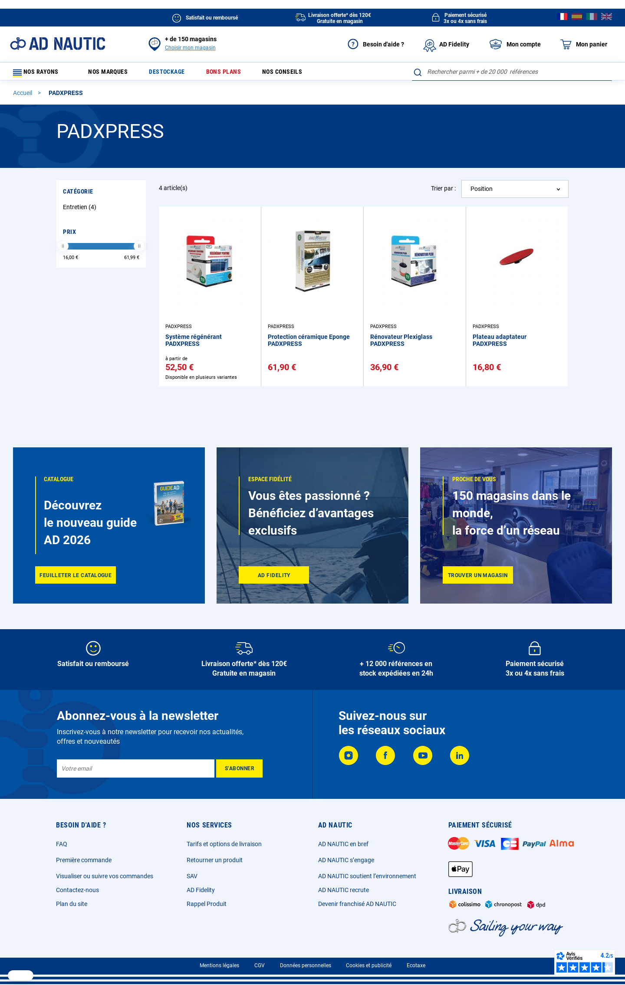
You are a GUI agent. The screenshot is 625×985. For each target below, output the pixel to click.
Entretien (81, 210)
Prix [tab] (69, 235)
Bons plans (238, 73)
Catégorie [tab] (78, 195)
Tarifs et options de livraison (224, 844)
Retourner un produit (215, 860)
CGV (259, 965)
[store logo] (57, 43)
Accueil (23, 96)
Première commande (84, 860)
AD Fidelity (201, 889)
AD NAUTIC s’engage (346, 860)
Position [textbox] (481, 192)
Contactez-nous (77, 889)
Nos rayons (40, 73)
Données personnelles (305, 965)
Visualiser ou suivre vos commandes (104, 876)
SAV (192, 876)
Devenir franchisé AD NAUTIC (357, 903)
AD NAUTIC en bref (343, 844)
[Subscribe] (239, 768)
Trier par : (443, 192)
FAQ (61, 844)
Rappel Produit (207, 903)
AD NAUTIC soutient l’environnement (367, 876)
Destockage (176, 73)
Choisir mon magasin (190, 48)
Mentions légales (219, 965)
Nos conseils (303, 73)
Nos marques (112, 73)
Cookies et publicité (368, 965)
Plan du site (71, 903)
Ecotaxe (416, 965)
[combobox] (512, 71)
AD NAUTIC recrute (343, 889)
